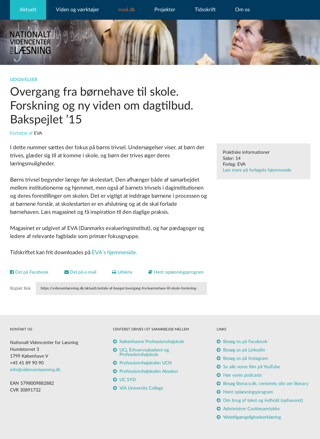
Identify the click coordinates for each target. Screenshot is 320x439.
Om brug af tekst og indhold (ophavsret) (263, 400)
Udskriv (122, 272)
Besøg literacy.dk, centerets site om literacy (265, 384)
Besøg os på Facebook (245, 342)
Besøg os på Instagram (245, 358)
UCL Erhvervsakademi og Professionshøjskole (144, 352)
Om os (242, 9)
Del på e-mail (80, 272)
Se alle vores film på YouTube (251, 367)
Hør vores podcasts (242, 375)
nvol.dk (127, 9)
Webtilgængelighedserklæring (252, 417)
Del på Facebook (29, 272)
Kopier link (20, 288)
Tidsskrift (205, 9)
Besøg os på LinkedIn (244, 350)
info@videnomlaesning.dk (35, 370)
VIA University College (141, 388)
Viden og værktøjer (77, 9)
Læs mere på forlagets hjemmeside (257, 170)
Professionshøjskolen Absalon (148, 371)
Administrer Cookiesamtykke (251, 409)
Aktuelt (28, 9)
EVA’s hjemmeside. (114, 252)
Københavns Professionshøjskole (151, 342)
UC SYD (127, 380)
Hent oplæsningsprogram (176, 272)
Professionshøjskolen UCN (145, 363)
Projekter (164, 9)
